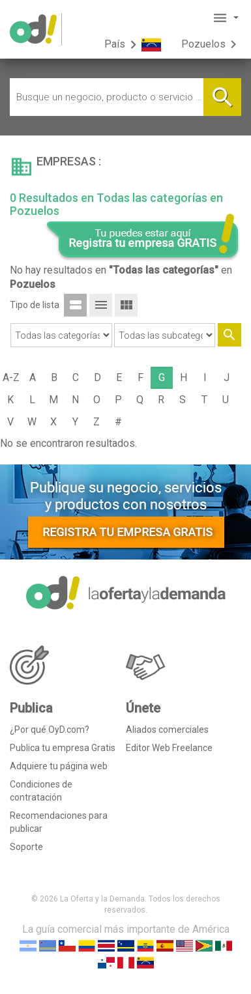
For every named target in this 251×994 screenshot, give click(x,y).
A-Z (11, 377)
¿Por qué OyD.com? (49, 729)
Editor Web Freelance (169, 748)
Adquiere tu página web (59, 766)
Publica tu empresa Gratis (62, 748)
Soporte (26, 847)
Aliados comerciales (167, 729)
